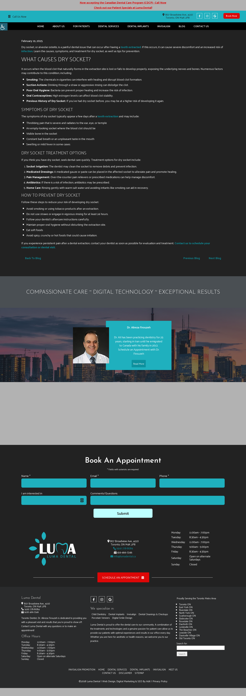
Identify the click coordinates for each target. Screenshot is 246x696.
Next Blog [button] (215, 258)
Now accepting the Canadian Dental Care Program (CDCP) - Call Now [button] (123, 2)
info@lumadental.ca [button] (123, 556)
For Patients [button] (81, 26)
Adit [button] (148, 681)
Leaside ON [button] (185, 633)
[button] (4, 26)
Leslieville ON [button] (186, 627)
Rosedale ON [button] (185, 621)
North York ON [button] (186, 613)
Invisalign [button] (163, 26)
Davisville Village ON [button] (189, 635)
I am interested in (31, 493)
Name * (25, 476)
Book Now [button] (231, 16)
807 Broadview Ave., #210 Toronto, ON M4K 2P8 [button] (178, 16)
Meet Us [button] (173, 669)
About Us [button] (59, 26)
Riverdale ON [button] (185, 610)
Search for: (181, 643)
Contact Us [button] (201, 26)
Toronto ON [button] (185, 604)
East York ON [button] (186, 607)
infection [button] (27, 51)
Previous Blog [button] (191, 258)
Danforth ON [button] (185, 624)
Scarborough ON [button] (187, 616)
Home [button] (40, 26)
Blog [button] (182, 26)
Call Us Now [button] (19, 16)
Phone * (164, 476)
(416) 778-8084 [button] (123, 548)
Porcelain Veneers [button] (101, 618)
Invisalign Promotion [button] (81, 669)
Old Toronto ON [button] (187, 638)
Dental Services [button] (108, 26)
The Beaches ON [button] (187, 630)
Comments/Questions (104, 493)
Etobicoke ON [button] (186, 618)
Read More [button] (138, 369)
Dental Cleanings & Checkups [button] (153, 614)
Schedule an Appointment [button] (123, 577)
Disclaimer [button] (125, 673)
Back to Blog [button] (33, 258)
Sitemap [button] (139, 673)
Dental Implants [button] (138, 26)
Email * (94, 476)
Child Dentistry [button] (99, 614)
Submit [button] (123, 513)
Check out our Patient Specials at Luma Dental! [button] (123, 7)
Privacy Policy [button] (160, 681)
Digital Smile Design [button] (122, 618)
